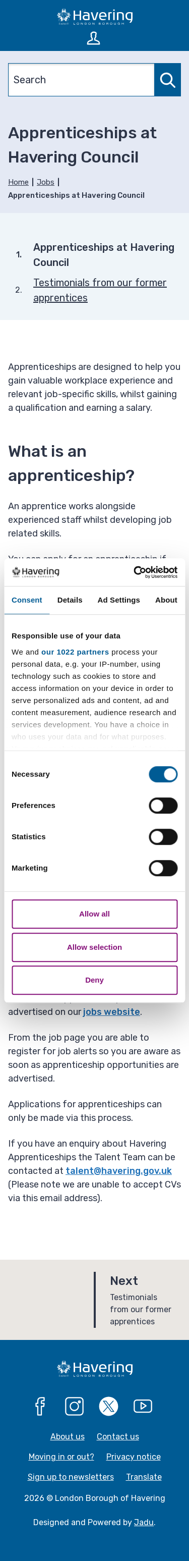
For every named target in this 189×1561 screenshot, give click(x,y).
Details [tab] (70, 600)
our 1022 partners (75, 652)
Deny (94, 980)
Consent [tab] (27, 600)
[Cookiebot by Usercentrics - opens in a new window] (134, 572)
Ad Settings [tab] (119, 600)
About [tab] (166, 600)
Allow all (94, 913)
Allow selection (94, 947)
